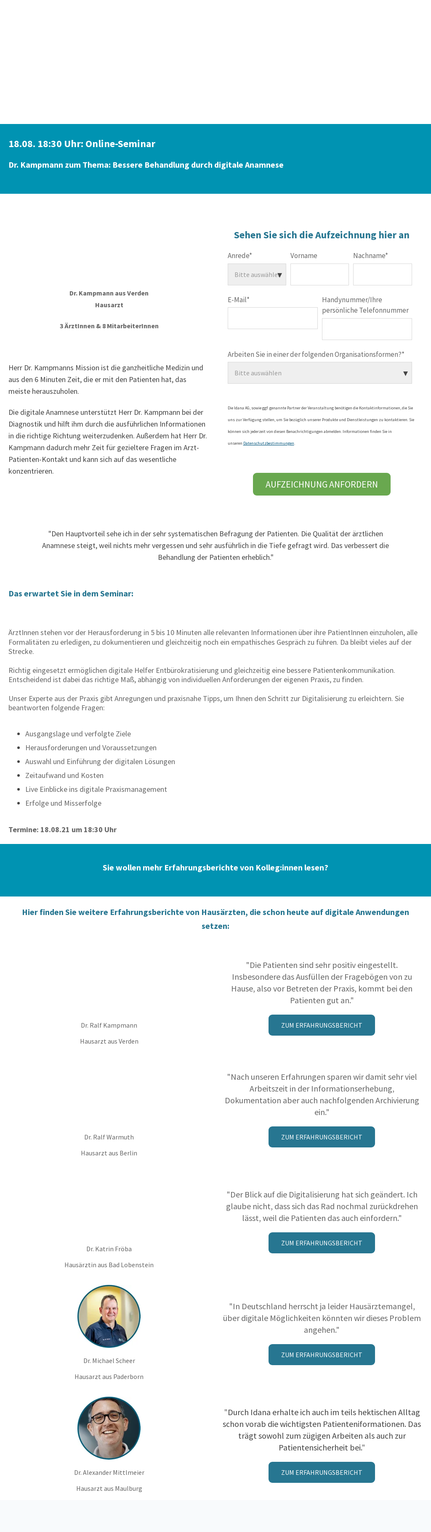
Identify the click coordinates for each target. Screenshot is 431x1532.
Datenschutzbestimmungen (268, 370)
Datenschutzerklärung (215, 1486)
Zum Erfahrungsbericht (321, 951)
